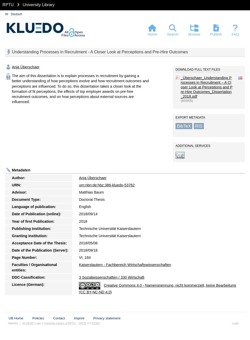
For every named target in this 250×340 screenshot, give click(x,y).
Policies (38, 318)
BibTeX (184, 126)
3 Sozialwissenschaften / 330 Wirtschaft (111, 277)
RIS (199, 126)
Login (235, 323)
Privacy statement (106, 318)
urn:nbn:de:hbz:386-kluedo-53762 (107, 185)
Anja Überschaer (25, 67)
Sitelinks (13, 323)
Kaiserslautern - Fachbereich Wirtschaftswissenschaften (125, 265)
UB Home (16, 318)
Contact (59, 318)
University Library (39, 5)
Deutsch (16, 14)
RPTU (8, 5)
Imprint (79, 318)
